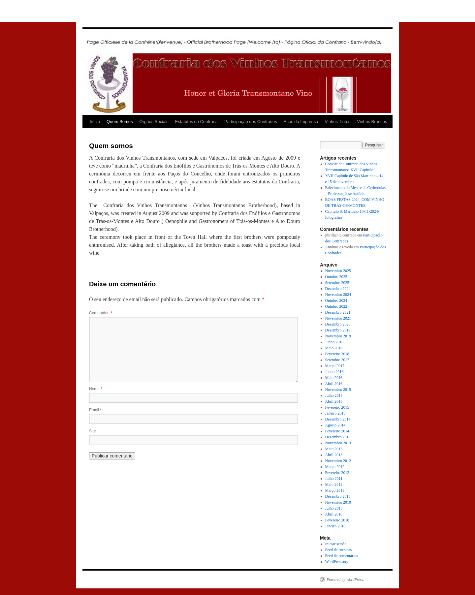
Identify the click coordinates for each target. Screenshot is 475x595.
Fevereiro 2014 (337, 431)
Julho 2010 (334, 508)
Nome (95, 389)
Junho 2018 (334, 342)
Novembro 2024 (338, 294)
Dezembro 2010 (338, 496)
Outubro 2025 (336, 276)
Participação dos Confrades (250, 121)
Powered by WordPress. (345, 579)
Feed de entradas (338, 550)
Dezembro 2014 (338, 419)
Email (95, 410)
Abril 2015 (333, 401)
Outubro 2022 (336, 306)
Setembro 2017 (337, 360)
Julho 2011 (334, 478)
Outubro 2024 (336, 300)
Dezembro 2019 (338, 330)
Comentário (100, 313)
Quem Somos (120, 121)
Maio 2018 (333, 348)
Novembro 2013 (338, 443)
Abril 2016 (333, 383)
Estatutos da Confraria (196, 121)
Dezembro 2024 (338, 288)
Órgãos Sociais (154, 121)
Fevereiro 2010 (337, 520)
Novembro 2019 (338, 336)
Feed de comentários (341, 555)
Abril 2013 (333, 455)
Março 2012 (334, 466)
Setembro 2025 (337, 282)
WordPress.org (336, 561)
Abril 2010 (333, 514)
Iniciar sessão (336, 544)
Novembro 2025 (338, 270)
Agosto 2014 (335, 425)
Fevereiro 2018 (337, 354)
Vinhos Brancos (372, 121)
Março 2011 (334, 490)
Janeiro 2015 (335, 413)
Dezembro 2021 (338, 312)
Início (95, 121)
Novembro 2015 (338, 389)
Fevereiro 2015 (337, 407)
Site (92, 431)
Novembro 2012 (338, 460)
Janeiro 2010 (335, 526)
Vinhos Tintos (338, 121)
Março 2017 (334, 365)
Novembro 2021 (338, 318)
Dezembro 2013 (338, 437)
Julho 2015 (334, 395)
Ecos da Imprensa (301, 121)
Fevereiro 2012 (337, 472)
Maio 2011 (333, 484)
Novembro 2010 (338, 502)
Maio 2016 (333, 377)
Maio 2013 (333, 449)
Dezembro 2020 (338, 324)
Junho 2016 (334, 371)
